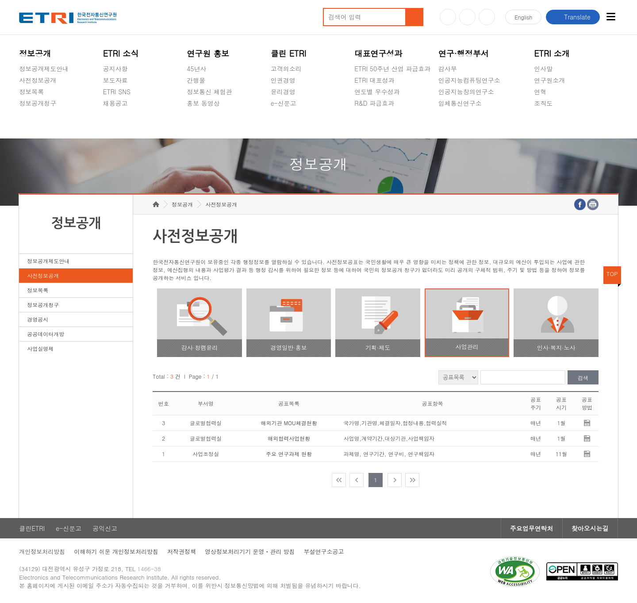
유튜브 (448, 17)
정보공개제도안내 (44, 68)
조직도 (543, 103)
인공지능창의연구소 (466, 91)
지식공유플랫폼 (376, 123)
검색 (583, 377)
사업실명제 (40, 348)
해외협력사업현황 (289, 438)
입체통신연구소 (460, 103)
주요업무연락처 (531, 528)
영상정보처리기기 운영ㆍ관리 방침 (250, 551)
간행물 (196, 80)
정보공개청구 (37, 103)
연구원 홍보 (208, 53)
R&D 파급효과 (374, 103)
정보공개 (35, 53)
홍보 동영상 (203, 103)
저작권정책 (181, 551)
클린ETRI (32, 528)
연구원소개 (549, 80)
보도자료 (115, 80)
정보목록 (31, 91)
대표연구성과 (378, 53)
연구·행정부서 (463, 53)
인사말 (543, 68)
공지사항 (115, 68)
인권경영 (283, 80)
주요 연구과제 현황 (289, 453)
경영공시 (31, 123)
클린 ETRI (289, 53)
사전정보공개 (37, 80)
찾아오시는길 (590, 528)
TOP (612, 273)
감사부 (447, 68)
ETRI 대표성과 (374, 80)
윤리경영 (283, 91)
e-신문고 (283, 103)
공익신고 (283, 123)
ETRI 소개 (552, 53)
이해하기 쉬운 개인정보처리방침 (116, 551)
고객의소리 (286, 68)
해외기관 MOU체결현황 (289, 422)
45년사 (196, 68)
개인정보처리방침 (42, 551)
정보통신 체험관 (209, 91)
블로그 (467, 17)
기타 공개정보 (553, 123)
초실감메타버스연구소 (469, 123)
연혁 (540, 91)
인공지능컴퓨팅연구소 (469, 80)
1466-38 (149, 569)
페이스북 (487, 17)
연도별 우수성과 (377, 91)
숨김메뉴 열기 (23, 113)
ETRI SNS (116, 91)
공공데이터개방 (45, 334)
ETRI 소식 (121, 53)
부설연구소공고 (324, 551)
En (523, 17)
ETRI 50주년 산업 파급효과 (392, 68)
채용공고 (115, 103)
